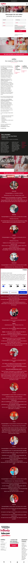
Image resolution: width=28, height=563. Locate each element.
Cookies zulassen (22, 292)
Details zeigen (23, 289)
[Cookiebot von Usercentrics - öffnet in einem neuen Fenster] (23, 270)
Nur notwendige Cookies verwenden (5, 292)
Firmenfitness (24, 145)
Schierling (2, 537)
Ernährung (24, 143)
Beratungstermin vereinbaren (14, 541)
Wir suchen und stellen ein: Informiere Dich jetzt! (14, 54)
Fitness (23, 144)
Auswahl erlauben (14, 292)
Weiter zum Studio (17, 73)
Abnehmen (24, 142)
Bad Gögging (3, 542)
